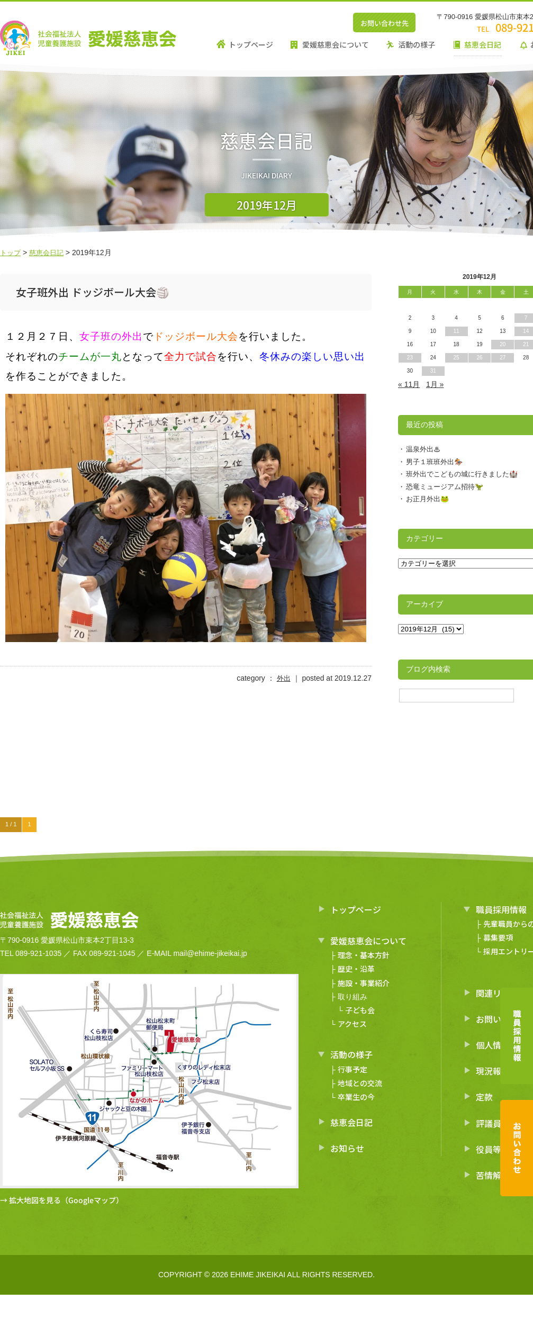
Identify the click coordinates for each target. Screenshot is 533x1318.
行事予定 (352, 1068)
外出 (283, 678)
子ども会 (360, 1010)
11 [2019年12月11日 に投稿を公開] (456, 331)
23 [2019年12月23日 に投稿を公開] (410, 357)
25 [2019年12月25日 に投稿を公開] (456, 357)
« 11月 (409, 384)
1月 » (435, 384)
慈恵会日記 (482, 44)
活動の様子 (416, 44)
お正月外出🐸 (427, 499)
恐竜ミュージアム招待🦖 (444, 487)
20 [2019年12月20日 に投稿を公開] (502, 344)
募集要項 (498, 937)
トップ (11, 252)
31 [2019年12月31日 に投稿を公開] (433, 371)
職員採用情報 (501, 909)
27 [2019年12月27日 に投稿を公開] (502, 357)
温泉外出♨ (423, 449)
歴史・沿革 (356, 968)
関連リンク (497, 992)
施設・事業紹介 (364, 982)
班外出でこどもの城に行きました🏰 (462, 474)
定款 (484, 1096)
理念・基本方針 (364, 955)
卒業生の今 (356, 1096)
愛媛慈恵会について (335, 44)
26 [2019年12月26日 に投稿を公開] (479, 357)
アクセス (352, 1023)
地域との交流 (360, 1083)
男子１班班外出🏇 (434, 462)
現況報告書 (497, 1070)
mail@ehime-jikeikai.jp (210, 953)
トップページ (251, 44)
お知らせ (347, 1148)
